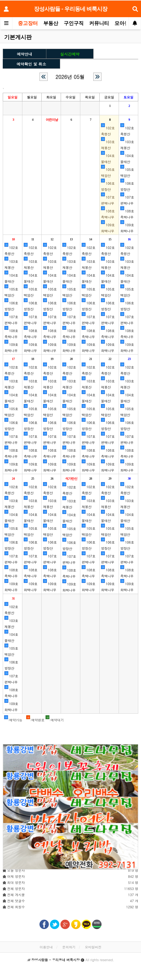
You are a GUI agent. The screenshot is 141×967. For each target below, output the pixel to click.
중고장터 (28, 23)
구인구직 (74, 23)
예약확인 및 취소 (31, 63)
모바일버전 (93, 947)
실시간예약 (69, 53)
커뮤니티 (99, 23)
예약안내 (24, 53)
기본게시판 (18, 37)
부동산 (50, 23)
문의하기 (69, 947)
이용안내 (46, 947)
